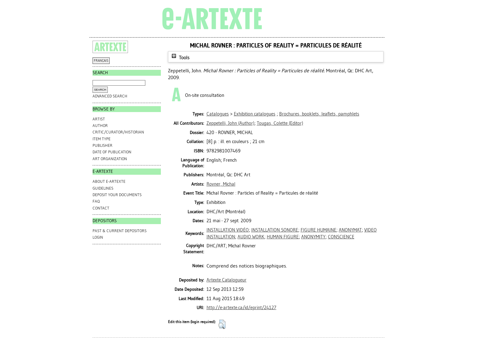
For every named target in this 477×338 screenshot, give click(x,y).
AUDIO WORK (251, 237)
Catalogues (218, 114)
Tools (179, 58)
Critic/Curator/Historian (118, 132)
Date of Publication (112, 152)
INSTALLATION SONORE (274, 230)
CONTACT (101, 208)
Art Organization (110, 158)
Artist (99, 119)
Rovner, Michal (221, 184)
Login (98, 237)
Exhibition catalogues (254, 114)
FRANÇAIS (101, 61)
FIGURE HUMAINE (318, 230)
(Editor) (280, 123)
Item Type (102, 139)
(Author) (230, 123)
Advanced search (110, 96)
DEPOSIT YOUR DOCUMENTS (117, 194)
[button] (222, 324)
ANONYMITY (313, 237)
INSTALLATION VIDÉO (228, 230)
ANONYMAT (350, 230)
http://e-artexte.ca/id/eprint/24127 (241, 307)
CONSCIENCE (341, 237)
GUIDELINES (103, 188)
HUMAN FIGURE (283, 237)
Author (100, 125)
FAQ (96, 201)
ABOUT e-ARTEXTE (109, 181)
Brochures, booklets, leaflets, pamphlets (319, 114)
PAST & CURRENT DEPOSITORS (120, 230)
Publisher (102, 145)
